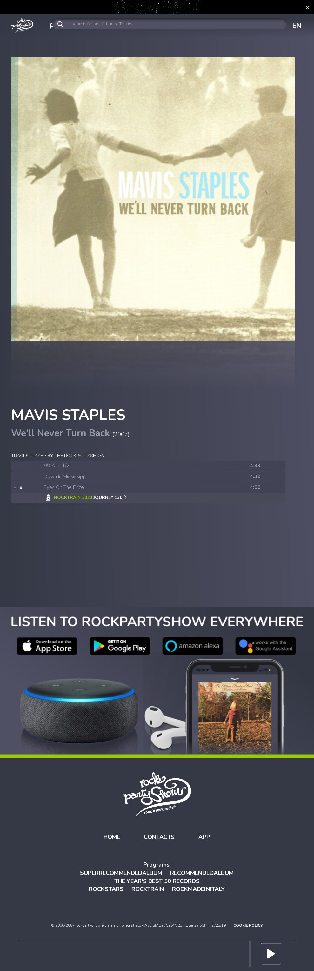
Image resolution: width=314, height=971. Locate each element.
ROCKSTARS (106, 889)
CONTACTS (159, 837)
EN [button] (296, 25)
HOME (112, 837)
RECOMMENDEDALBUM (202, 873)
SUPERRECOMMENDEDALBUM (121, 873)
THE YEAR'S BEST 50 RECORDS (157, 881)
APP (204, 837)
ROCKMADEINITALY (198, 889)
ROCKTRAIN (147, 889)
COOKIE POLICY (248, 925)
